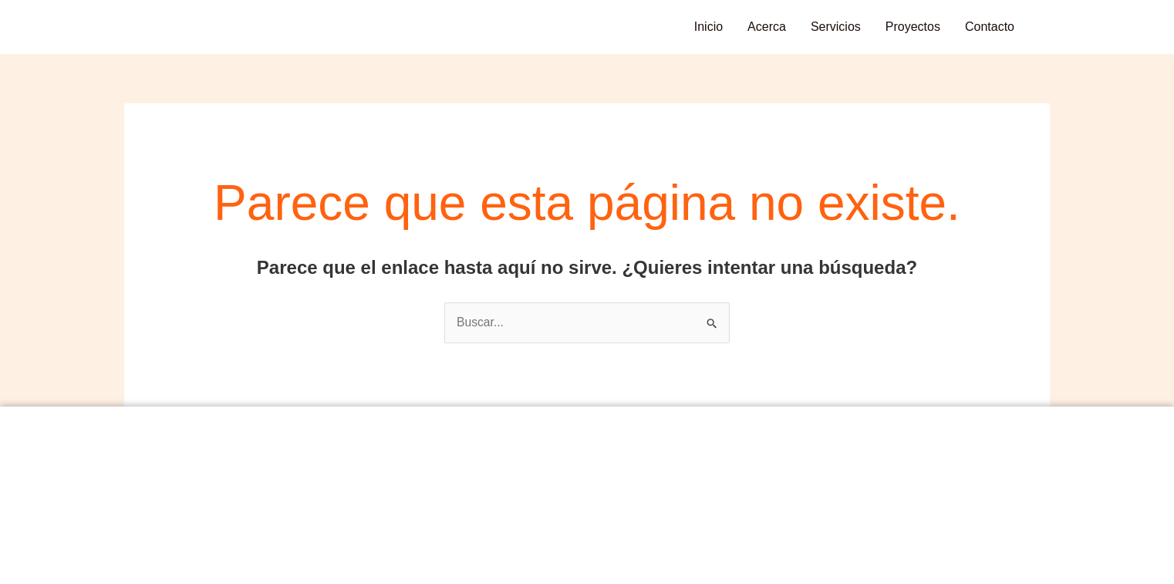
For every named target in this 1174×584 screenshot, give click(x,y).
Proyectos (913, 26)
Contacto (989, 26)
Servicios (836, 26)
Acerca (766, 26)
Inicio (708, 26)
